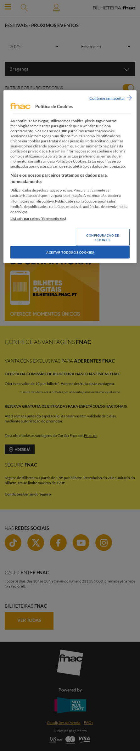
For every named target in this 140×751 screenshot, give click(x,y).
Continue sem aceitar (107, 97)
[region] (70, 176)
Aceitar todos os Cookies (70, 252)
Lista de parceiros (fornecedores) (38, 218)
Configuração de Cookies (102, 237)
